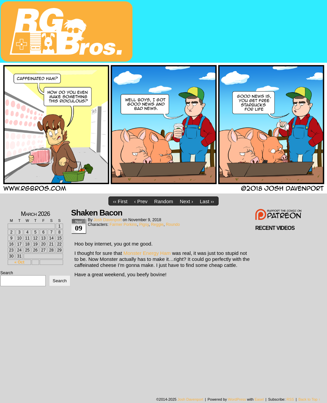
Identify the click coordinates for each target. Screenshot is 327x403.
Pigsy (143, 224)
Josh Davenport (107, 220)
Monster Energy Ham (147, 253)
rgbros (67, 32)
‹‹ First (120, 201)
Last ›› (207, 201)
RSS (290, 399)
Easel (259, 399)
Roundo (173, 224)
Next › (186, 201)
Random (163, 201)
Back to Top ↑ (309, 399)
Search (6, 273)
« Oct (19, 262)
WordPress (237, 399)
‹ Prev (140, 201)
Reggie (157, 224)
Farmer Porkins (123, 224)
